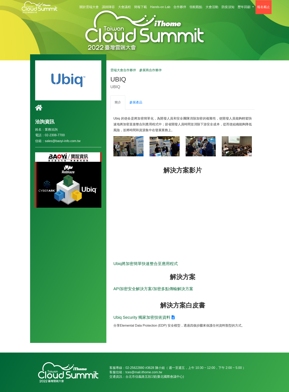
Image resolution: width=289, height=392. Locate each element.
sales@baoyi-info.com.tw (62, 141)
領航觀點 (195, 7)
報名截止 (263, 7)
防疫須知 (228, 7)
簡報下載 (140, 7)
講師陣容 (108, 7)
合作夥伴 (179, 7)
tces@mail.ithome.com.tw (143, 372)
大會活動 (212, 7)
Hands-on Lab (160, 7)
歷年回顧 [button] (244, 7)
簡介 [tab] (118, 102)
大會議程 (124, 7)
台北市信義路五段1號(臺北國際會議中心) (154, 376)
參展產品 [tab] (135, 102)
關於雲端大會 (89, 7)
